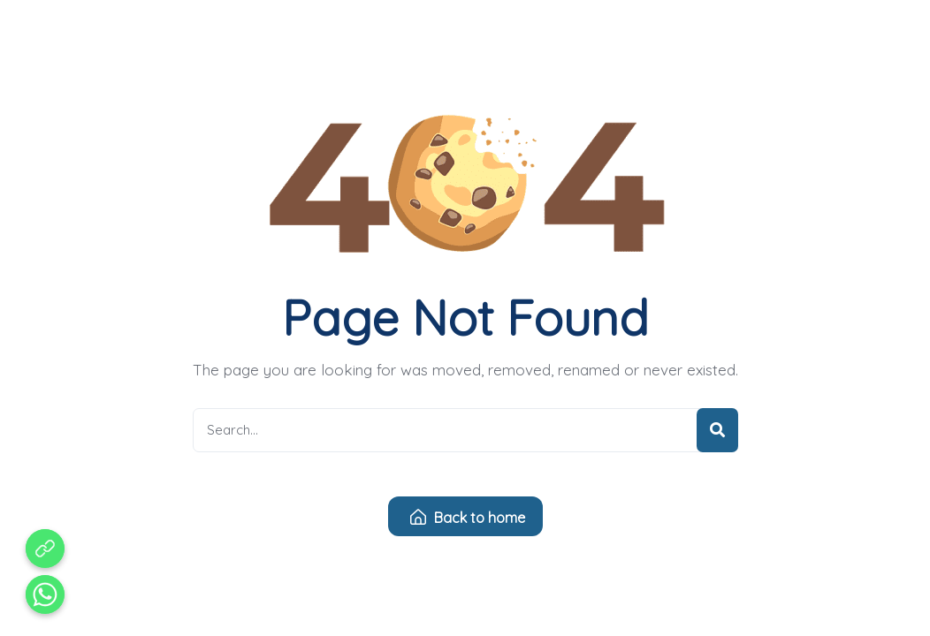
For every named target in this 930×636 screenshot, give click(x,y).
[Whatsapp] (45, 594)
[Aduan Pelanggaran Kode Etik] (45, 548)
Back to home (467, 518)
